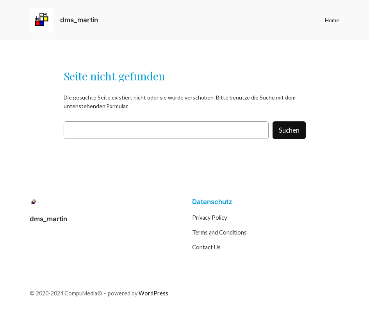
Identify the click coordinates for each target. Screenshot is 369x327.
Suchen (289, 130)
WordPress (153, 293)
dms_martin (79, 20)
